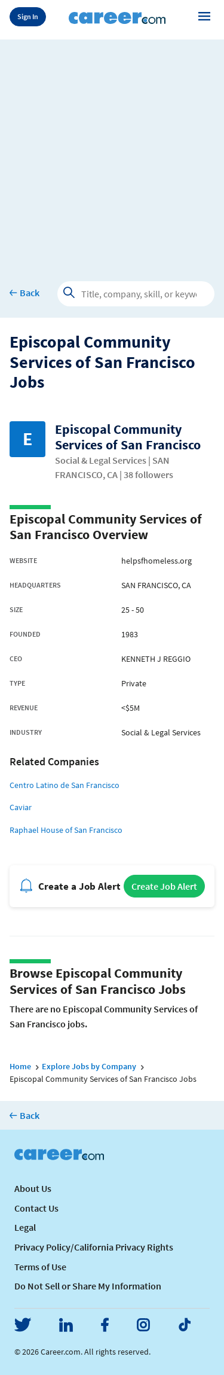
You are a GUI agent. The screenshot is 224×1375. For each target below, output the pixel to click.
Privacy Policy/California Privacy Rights (93, 1247)
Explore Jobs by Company (89, 1066)
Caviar (21, 807)
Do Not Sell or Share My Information (87, 1286)
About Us (32, 1188)
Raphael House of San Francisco (66, 830)
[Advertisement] (112, 151)
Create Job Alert (164, 886)
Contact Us (36, 1208)
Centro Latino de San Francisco (64, 785)
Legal (25, 1227)
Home (20, 1066)
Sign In (27, 16)
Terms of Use (40, 1267)
